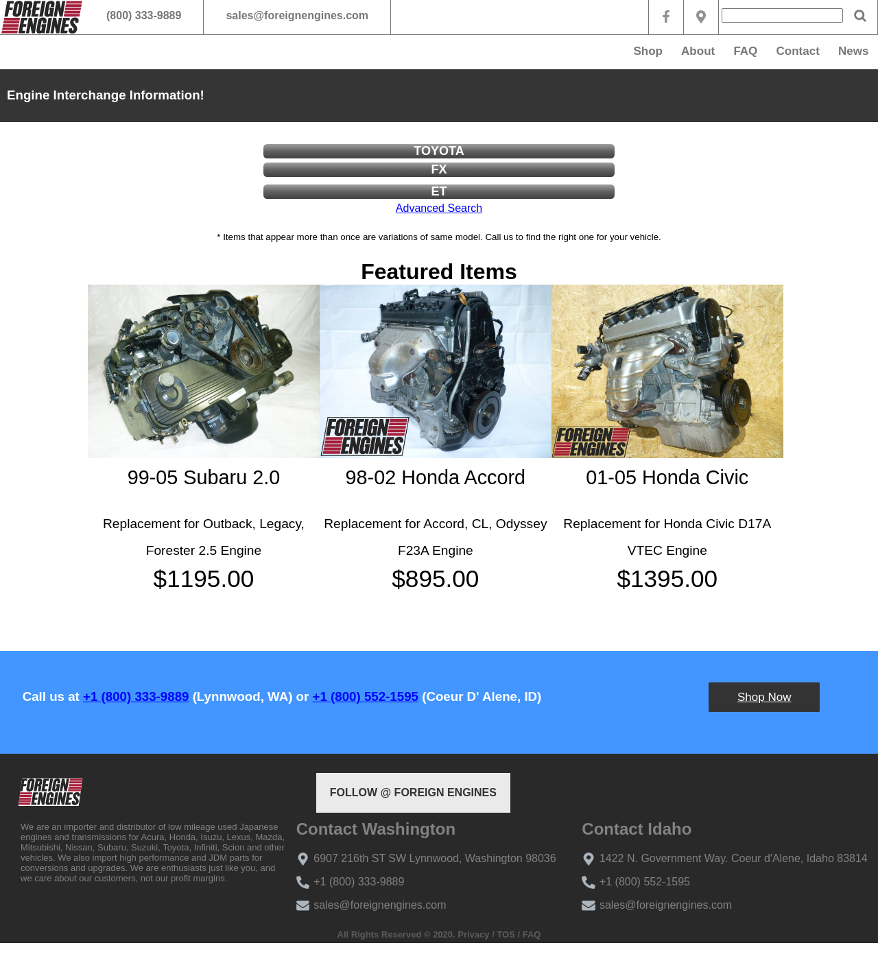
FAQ (745, 51)
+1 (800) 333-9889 (136, 696)
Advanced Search (439, 208)
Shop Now (764, 697)
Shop (648, 51)
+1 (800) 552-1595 (365, 696)
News (853, 51)
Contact (798, 51)
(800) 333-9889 (143, 15)
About (698, 51)
